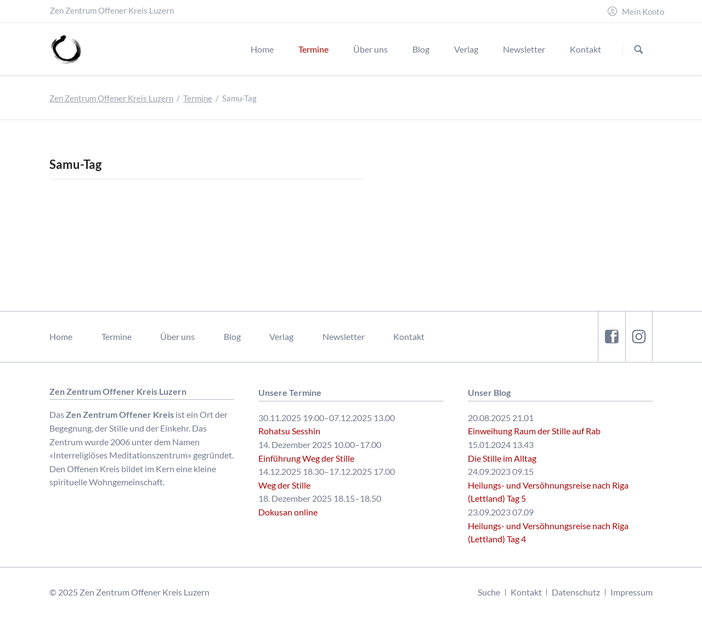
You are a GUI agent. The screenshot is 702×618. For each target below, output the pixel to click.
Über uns (177, 336)
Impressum (631, 592)
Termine (197, 98)
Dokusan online (288, 512)
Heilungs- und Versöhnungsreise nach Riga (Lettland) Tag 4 (548, 532)
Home (60, 336)
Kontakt (408, 336)
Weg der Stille (284, 485)
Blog (232, 336)
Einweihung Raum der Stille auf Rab (534, 431)
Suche (489, 592)
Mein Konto (643, 11)
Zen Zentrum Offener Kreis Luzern (111, 98)
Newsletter (343, 336)
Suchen (638, 49)
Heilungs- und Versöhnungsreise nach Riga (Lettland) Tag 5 (548, 492)
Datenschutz (576, 592)
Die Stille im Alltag (502, 458)
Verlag (281, 336)
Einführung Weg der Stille (306, 458)
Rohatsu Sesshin (289, 431)
